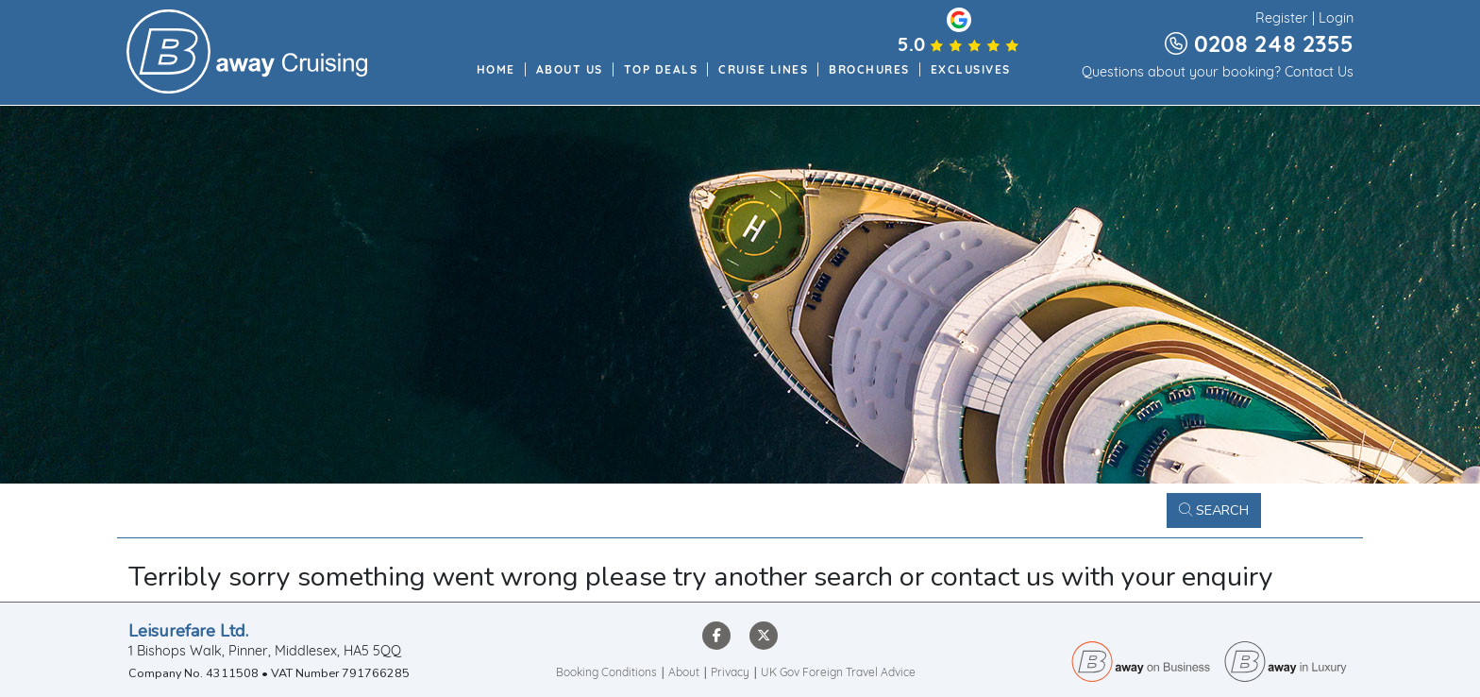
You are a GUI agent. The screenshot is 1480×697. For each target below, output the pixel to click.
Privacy (730, 673)
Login (1336, 19)
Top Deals (661, 70)
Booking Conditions (606, 673)
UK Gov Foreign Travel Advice (838, 673)
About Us (569, 70)
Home (496, 70)
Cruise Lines (763, 70)
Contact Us (1319, 74)
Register (1281, 19)
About (683, 673)
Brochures (869, 70)
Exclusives (971, 70)
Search (1214, 510)
